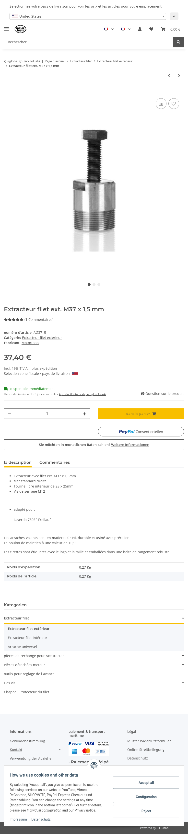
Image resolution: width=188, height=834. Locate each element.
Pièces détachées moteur (24, 664)
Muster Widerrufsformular (149, 741)
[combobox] (88, 16)
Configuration (143, 794)
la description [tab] (18, 462)
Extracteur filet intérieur (27, 637)
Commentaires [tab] (54, 462)
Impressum (20, 819)
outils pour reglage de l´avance (29, 674)
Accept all (144, 780)
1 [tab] (89, 284)
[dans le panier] (8, 91)
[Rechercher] (178, 42)
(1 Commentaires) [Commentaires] (28, 319)
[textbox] (88, 16)
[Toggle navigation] (6, 27)
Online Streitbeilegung (145, 749)
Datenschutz (43, 819)
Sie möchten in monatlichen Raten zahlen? (94, 444)
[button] (139, 29)
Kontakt (16, 749)
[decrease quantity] (9, 414)
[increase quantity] (84, 414)
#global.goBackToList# (23, 61)
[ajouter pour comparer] (161, 103)
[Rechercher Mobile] (88, 42)
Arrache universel (22, 646)
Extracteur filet (16, 618)
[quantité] (47, 414)
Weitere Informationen (130, 444)
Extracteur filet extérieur (42, 337)
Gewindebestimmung (27, 741)
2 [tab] (94, 284)
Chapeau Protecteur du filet (26, 692)
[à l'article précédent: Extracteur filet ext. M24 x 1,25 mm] (169, 75)
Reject (144, 808)
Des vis (9, 683)
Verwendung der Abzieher (31, 758)
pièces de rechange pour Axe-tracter (34, 655)
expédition (48, 368)
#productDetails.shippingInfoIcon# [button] (82, 394)
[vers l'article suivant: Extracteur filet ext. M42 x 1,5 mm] (179, 75)
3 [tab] (98, 284)
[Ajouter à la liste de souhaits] (173, 103)
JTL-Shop (162, 828)
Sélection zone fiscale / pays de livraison (41, 373)
